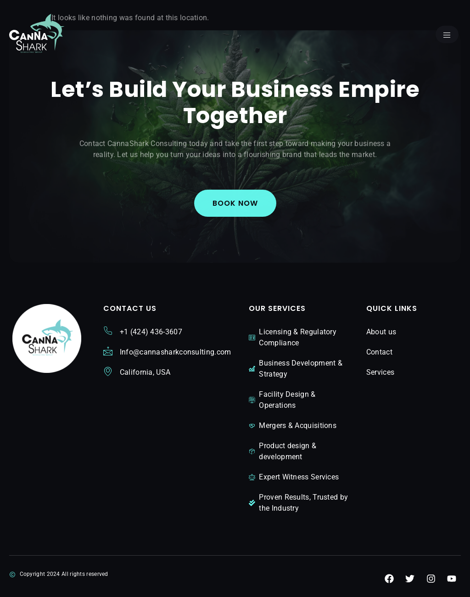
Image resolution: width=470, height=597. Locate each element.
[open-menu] (447, 34)
